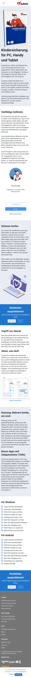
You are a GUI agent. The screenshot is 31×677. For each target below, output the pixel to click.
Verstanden (18, 674)
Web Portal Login (5, 642)
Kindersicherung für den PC (8, 600)
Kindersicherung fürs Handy (8, 603)
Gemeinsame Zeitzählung (8, 616)
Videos (3, 632)
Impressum (4, 645)
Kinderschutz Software (7, 606)
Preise (20, 321)
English (3, 647)
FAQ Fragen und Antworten (8, 629)
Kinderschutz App (6, 608)
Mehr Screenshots (15, 214)
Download (12, 321)
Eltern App (4, 621)
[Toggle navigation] (3, 3)
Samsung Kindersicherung (8, 619)
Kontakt (3, 634)
